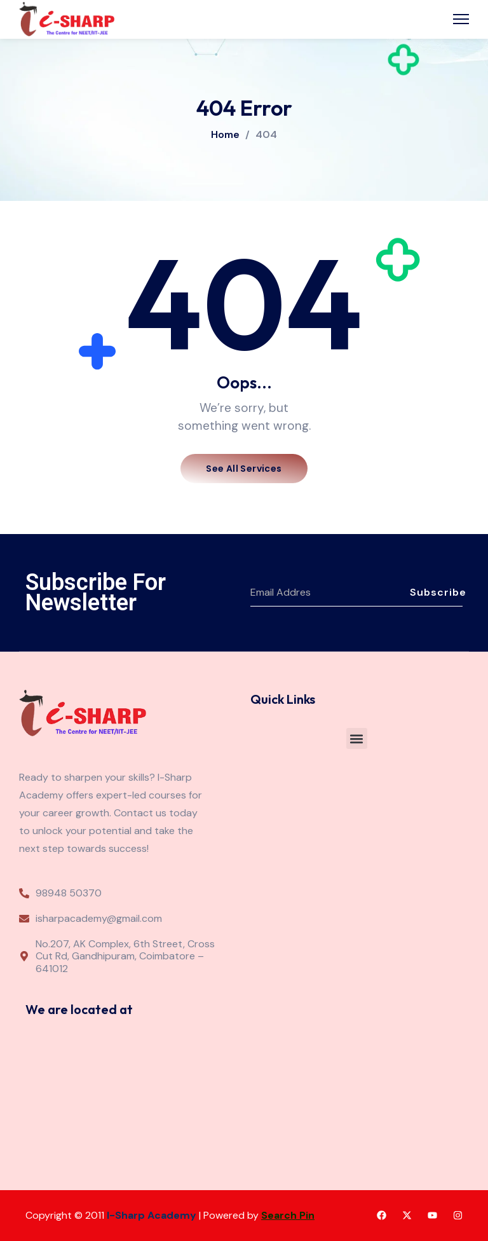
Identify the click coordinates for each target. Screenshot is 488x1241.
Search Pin (288, 1215)
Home (225, 134)
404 (266, 135)
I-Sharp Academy (151, 1215)
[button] (356, 738)
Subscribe (436, 592)
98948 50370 (69, 893)
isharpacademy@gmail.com (99, 918)
